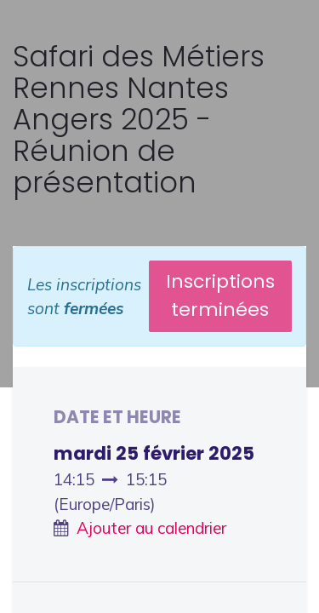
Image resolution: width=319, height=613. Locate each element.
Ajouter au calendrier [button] (151, 528)
